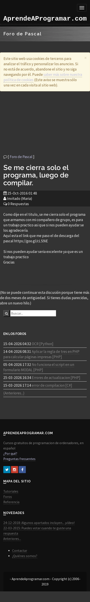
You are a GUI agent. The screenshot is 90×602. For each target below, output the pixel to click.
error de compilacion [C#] (52, 385)
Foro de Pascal (21, 156)
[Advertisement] (41, 123)
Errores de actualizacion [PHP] (56, 377)
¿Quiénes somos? (24, 556)
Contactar (19, 550)
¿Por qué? (10, 453)
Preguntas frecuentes (19, 459)
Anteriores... (12, 539)
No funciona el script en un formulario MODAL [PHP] (38, 367)
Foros (7, 497)
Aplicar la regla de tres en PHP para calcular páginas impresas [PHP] (41, 354)
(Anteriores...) (13, 393)
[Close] (85, 57)
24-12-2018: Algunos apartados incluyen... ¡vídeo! (39, 523)
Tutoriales (10, 491)
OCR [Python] (42, 343)
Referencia (11, 502)
